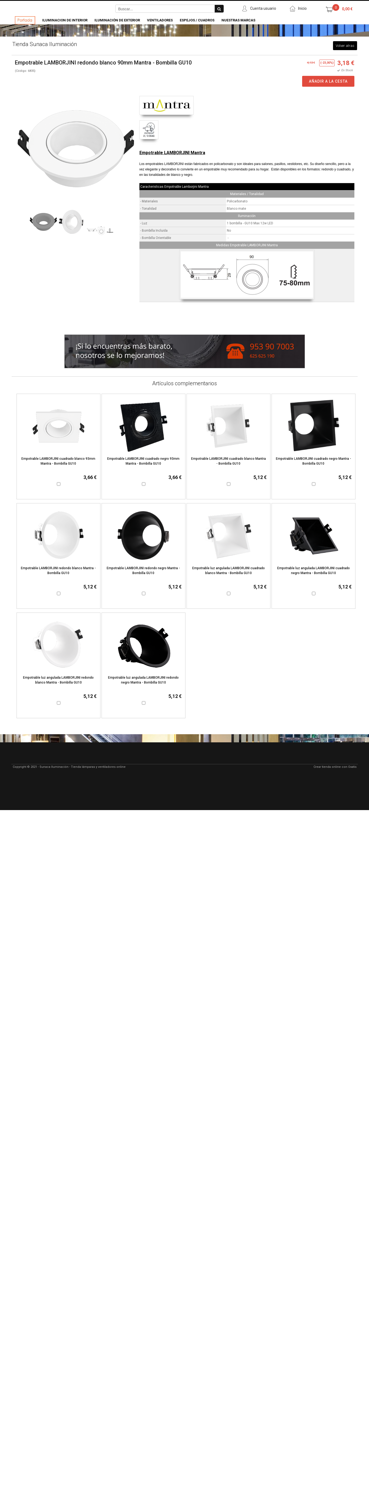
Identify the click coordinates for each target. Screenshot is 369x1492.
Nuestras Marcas (238, 20)
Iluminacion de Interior (64, 20)
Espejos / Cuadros (197, 20)
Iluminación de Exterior (117, 20)
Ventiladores (160, 20)
